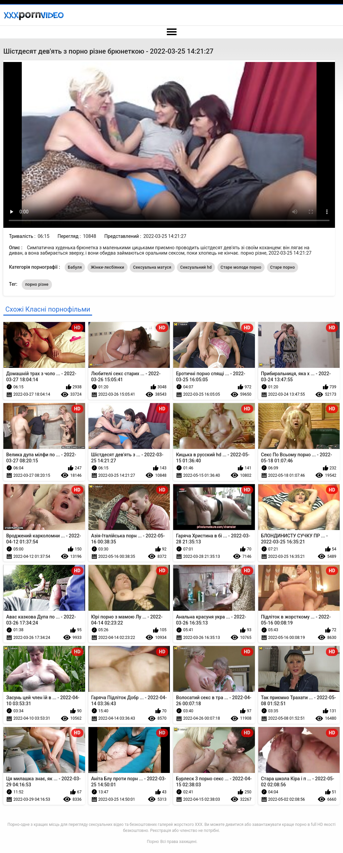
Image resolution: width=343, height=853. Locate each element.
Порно (153, 841)
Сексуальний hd (196, 267)
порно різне (37, 284)
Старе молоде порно (241, 267)
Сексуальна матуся (152, 267)
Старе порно (282, 267)
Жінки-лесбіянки (107, 267)
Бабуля (75, 267)
